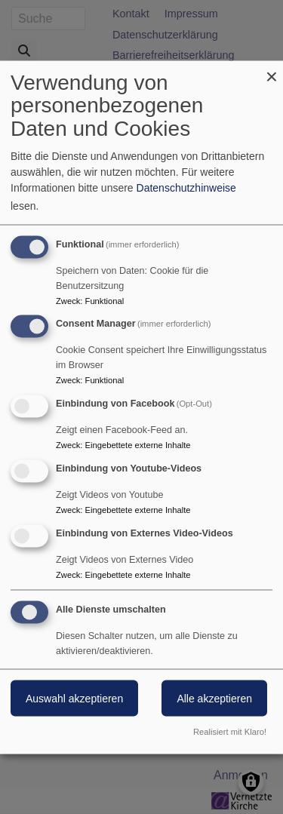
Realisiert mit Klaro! (229, 731)
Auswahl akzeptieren (74, 698)
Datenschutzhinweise (186, 187)
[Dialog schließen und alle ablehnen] (271, 69)
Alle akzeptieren (214, 698)
